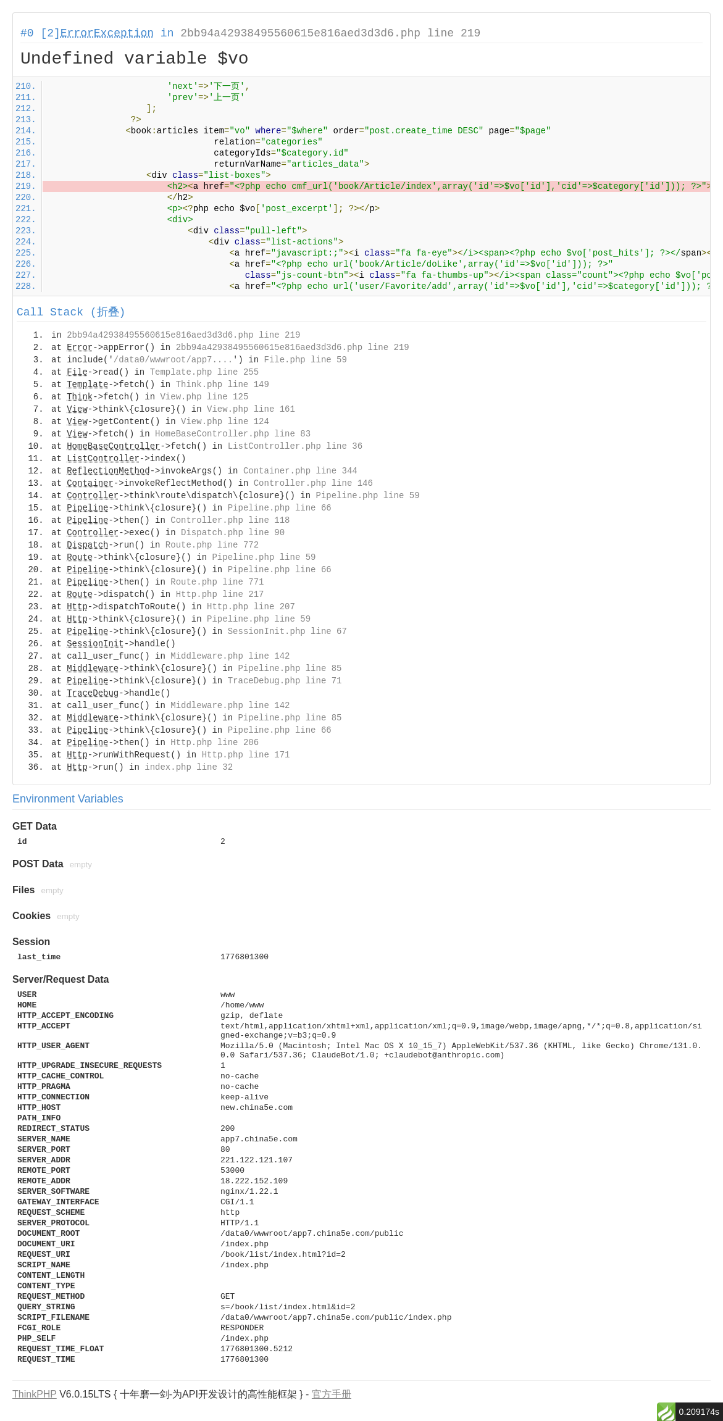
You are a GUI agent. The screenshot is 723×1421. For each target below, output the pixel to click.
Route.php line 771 (217, 582)
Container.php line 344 (300, 471)
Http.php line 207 (251, 607)
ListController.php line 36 (295, 446)
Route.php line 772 (212, 545)
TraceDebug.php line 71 (285, 681)
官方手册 (331, 1394)
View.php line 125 (204, 397)
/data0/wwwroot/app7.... (173, 360)
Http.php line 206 (214, 743)
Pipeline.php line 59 (368, 496)
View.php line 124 (225, 422)
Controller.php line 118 (230, 520)
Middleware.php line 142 (230, 656)
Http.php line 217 (220, 594)
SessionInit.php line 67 (287, 631)
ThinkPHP (34, 1394)
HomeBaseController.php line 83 (233, 434)
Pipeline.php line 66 (280, 508)
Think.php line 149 (222, 385)
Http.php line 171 (246, 755)
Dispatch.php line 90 (233, 533)
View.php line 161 (251, 409)
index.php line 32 (188, 767)
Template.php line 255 (204, 372)
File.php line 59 (305, 360)
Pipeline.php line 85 (289, 668)
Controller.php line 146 (313, 483)
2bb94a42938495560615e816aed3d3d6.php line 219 (330, 33)
